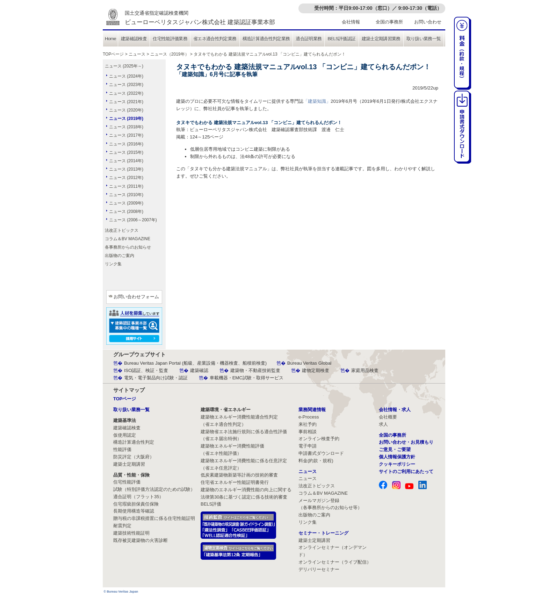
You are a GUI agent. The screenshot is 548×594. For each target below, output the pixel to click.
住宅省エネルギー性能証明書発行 (235, 482)
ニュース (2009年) (126, 203)
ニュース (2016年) (126, 144)
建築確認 (199, 370)
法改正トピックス (121, 230)
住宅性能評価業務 (170, 38)
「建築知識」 (317, 101)
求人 (383, 424)
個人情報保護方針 (397, 456)
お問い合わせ (427, 21)
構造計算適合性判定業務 (266, 38)
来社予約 (307, 424)
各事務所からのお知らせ (128, 247)
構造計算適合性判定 (133, 442)
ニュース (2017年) (126, 135)
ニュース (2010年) (126, 194)
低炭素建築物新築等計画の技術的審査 (239, 475)
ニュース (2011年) (126, 186)
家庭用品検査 (364, 370)
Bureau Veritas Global (309, 363)
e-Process (308, 417)
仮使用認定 (124, 435)
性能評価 (122, 449)
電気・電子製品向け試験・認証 (156, 377)
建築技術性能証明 (131, 533)
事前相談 (307, 431)
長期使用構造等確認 (133, 511)
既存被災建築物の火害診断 (140, 540)
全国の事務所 (389, 21)
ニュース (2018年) (126, 126)
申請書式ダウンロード (321, 453)
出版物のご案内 (119, 255)
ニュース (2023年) (126, 84)
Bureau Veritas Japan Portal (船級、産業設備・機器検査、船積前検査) (195, 363)
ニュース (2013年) (126, 169)
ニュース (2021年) (126, 101)
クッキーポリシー (397, 464)
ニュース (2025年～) (124, 66)
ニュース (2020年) (126, 110)
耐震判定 (122, 525)
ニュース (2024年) (126, 76)
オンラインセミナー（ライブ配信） (334, 562)
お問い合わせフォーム (136, 296)
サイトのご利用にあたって (406, 471)
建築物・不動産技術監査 (255, 370)
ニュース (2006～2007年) (133, 219)
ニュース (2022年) (126, 93)
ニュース (137, 54)
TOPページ (113, 54)
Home (110, 38)
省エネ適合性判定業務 (215, 38)
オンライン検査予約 (318, 438)
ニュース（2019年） (169, 54)
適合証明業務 (309, 38)
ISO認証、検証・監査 (146, 370)
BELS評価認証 (341, 38)
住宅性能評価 (126, 482)
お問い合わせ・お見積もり (406, 442)
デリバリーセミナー (318, 569)
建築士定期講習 (129, 464)
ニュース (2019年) (126, 118)
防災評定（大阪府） (133, 456)
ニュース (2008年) (126, 211)
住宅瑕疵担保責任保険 (136, 504)
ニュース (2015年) (126, 152)
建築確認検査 (134, 38)
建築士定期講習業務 (381, 38)
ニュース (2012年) (126, 177)
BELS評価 (211, 504)
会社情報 (351, 21)
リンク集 (113, 264)
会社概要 (388, 417)
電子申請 (307, 446)
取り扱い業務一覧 (423, 38)
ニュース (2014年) (126, 160)
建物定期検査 (315, 370)
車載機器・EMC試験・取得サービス (246, 377)
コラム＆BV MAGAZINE (127, 238)
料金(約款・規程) (315, 460)
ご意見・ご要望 (395, 449)
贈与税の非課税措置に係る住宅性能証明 (154, 518)
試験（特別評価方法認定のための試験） (154, 489)
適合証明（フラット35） (138, 496)
